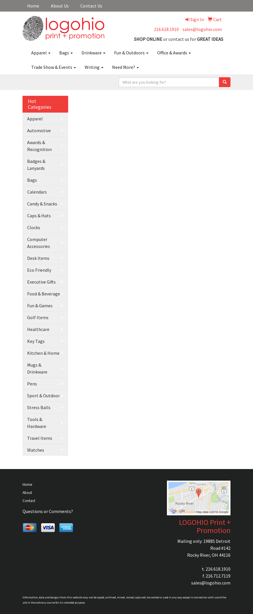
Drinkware (93, 53)
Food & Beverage (43, 294)
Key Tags (36, 341)
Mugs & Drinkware (37, 368)
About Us (60, 6)
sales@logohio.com (202, 29)
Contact (29, 500)
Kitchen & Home (43, 353)
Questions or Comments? (48, 511)
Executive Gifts (41, 282)
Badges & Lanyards (36, 164)
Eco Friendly (39, 270)
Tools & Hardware (36, 422)
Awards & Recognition (39, 145)
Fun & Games (40, 305)
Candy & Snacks (42, 204)
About (27, 492)
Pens (32, 384)
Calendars (37, 192)
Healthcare (38, 329)
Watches (35, 450)
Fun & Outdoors (131, 53)
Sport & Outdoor (43, 395)
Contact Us (91, 6)
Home (33, 6)
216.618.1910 (166, 29)
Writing (94, 67)
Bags (66, 53)
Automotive (39, 130)
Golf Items (38, 317)
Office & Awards (174, 53)
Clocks (33, 227)
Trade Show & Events (53, 67)
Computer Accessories (38, 242)
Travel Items (39, 438)
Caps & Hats (39, 215)
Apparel (41, 53)
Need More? (125, 67)
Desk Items (38, 258)
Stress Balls (39, 407)
